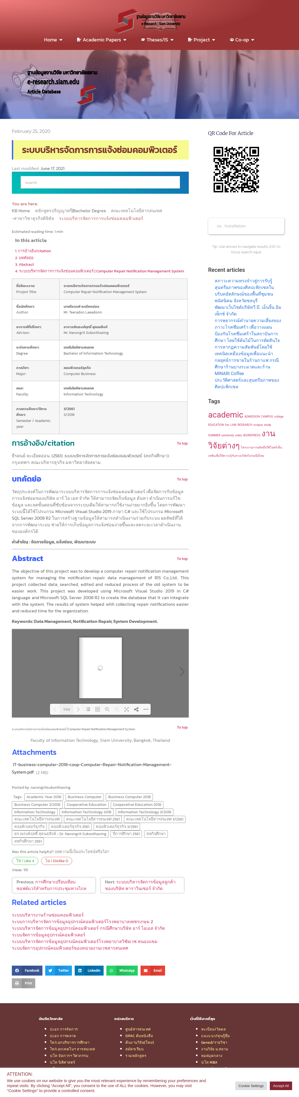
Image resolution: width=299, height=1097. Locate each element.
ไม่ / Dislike (56, 861)
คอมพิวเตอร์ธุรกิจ (29, 827)
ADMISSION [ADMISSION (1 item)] (252, 416)
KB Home (21, 210)
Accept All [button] (281, 1086)
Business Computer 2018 (129, 797)
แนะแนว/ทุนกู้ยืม (215, 1035)
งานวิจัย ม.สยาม (214, 1049)
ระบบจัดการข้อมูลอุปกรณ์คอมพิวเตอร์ (48, 934)
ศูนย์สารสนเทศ (138, 1029)
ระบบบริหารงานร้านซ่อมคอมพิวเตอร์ (48, 915)
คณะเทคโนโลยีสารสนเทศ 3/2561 (154, 819)
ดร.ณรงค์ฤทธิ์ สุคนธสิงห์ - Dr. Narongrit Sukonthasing (60, 834)
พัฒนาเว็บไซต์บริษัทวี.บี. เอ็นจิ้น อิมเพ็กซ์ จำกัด (248, 311)
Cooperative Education (86, 804)
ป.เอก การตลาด (63, 1035)
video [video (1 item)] (238, 435)
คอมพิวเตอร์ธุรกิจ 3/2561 (117, 827)
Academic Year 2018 (43, 797)
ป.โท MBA (209, 1062)
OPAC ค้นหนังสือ (139, 1035)
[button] (27, 971)
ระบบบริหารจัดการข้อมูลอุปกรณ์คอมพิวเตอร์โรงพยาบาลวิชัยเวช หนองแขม (85, 941)
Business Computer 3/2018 (37, 804)
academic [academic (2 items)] (225, 414)
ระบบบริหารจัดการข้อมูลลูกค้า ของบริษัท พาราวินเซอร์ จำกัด (140, 885)
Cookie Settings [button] (251, 1086)
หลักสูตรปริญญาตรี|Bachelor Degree (71, 210)
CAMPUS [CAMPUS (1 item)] (267, 416)
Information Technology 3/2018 (144, 812)
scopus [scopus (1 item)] (258, 425)
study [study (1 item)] (267, 425)
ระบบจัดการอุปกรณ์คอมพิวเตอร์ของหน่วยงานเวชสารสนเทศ (70, 948)
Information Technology (34, 812)
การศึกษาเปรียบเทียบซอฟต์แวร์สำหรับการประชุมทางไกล (51, 885)
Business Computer (85, 797)
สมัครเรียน (134, 1049)
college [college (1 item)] (278, 416)
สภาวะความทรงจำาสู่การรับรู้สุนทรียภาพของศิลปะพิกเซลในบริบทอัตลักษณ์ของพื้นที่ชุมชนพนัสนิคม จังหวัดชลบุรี (244, 290)
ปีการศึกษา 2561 (126, 834)
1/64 (66, 709)
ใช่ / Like (25, 861)
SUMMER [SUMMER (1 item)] (214, 435)
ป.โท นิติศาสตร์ (62, 1062)
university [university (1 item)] (228, 435)
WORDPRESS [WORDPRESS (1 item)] (251, 435)
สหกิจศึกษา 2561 (28, 841)
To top (182, 443)
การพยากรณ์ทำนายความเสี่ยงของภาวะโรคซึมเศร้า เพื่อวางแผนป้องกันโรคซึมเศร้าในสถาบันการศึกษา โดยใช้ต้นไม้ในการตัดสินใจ (248, 330)
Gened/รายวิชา (214, 1042)
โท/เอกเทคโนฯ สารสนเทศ (72, 1049)
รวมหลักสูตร (136, 1055)
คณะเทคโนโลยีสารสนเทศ (137, 210)
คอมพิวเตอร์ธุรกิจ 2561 (70, 827)
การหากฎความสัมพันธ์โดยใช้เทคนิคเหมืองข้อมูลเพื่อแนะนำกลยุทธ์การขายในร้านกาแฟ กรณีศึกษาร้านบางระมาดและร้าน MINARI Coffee (247, 360)
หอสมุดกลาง (212, 1055)
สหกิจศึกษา (156, 834)
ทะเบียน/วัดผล (213, 1029)
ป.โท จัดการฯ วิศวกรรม (69, 1055)
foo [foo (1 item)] (227, 425)
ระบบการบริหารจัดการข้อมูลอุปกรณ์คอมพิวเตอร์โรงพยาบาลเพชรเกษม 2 (82, 921)
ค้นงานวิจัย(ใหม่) (139, 1042)
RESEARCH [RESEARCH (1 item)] (245, 425)
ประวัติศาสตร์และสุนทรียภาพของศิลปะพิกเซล (247, 383)
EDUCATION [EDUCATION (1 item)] (216, 425)
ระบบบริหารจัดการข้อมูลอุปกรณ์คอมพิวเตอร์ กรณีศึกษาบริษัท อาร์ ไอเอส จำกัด (88, 928)
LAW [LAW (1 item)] (233, 425)
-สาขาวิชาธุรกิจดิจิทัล (33, 218)
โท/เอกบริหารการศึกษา (70, 1042)
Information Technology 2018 (86, 812)
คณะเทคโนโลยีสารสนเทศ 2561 (93, 819)
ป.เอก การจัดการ (64, 1029)
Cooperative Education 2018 (137, 804)
